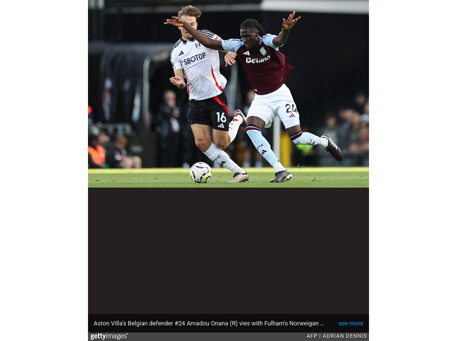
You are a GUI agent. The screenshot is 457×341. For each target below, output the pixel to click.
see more (350, 323)
